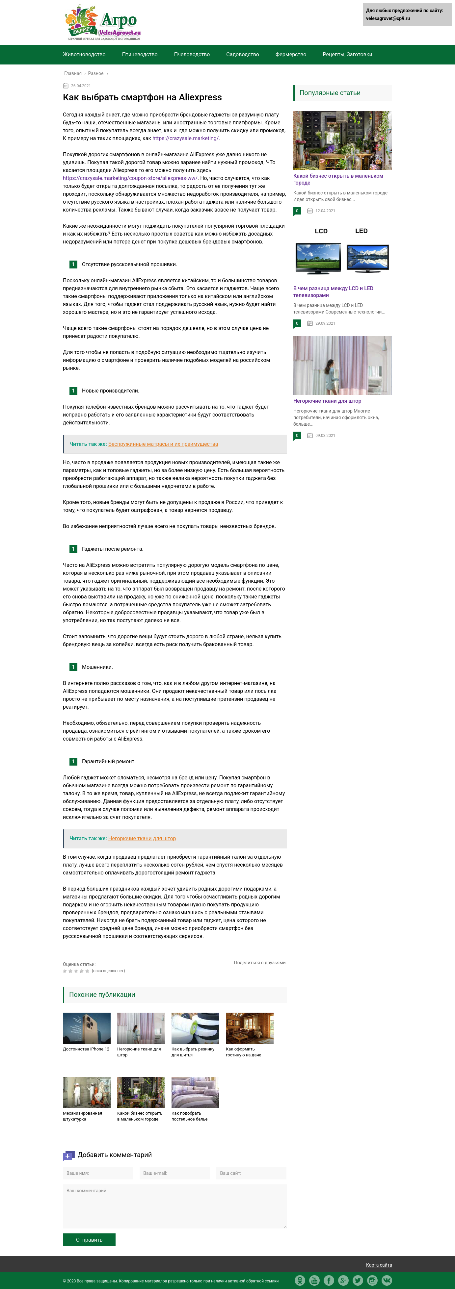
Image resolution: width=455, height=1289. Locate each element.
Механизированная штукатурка (82, 1116)
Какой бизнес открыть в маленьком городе (139, 1116)
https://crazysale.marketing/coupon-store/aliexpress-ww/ (130, 178)
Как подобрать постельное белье (190, 1116)
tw (358, 1280)
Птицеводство (140, 54)
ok (300, 1280)
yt (314, 1280)
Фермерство (291, 54)
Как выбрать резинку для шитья (193, 1052)
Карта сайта (379, 1265)
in (372, 1280)
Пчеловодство (192, 54)
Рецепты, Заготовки (347, 54)
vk (387, 1280)
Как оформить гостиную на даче (243, 1052)
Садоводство (242, 54)
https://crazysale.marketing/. (186, 138)
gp (343, 1280)
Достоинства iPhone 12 (86, 1049)
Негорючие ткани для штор (139, 1052)
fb (329, 1280)
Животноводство (84, 54)
